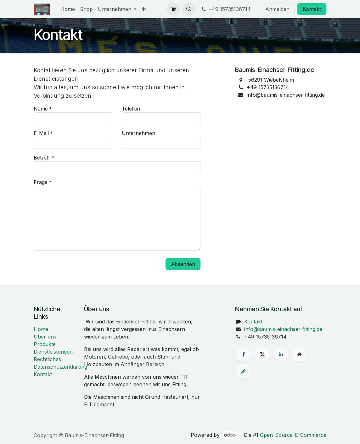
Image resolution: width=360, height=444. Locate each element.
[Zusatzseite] (299, 354)
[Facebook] (243, 354)
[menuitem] (67, 9)
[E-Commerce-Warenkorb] (173, 9)
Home (41, 329)
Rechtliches (47, 359)
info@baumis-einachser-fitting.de (283, 329)
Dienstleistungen (53, 352)
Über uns (45, 336)
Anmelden (277, 9)
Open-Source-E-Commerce (293, 435)
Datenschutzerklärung (60, 367)
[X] (262, 354)
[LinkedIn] (281, 354)
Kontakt (312, 9)
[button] (188, 9)
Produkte (45, 344)
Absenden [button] (183, 264)
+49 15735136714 (226, 9)
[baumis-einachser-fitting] (243, 371)
